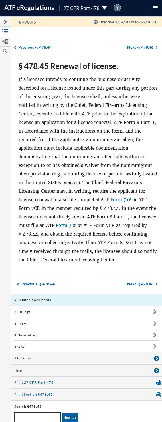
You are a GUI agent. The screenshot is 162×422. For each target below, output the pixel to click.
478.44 (111, 208)
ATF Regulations (29, 7)
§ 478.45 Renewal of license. (68, 66)
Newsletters (26, 335)
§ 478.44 (35, 47)
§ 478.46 (140, 47)
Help (18, 370)
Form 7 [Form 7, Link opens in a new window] (118, 199)
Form (20, 324)
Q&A (20, 346)
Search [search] (69, 417)
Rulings (22, 312)
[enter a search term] (37, 417)
